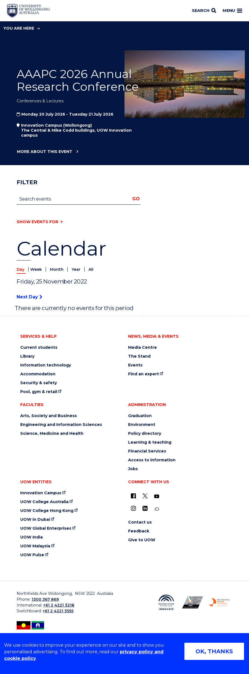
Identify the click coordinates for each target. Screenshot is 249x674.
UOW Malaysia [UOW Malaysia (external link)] (35, 546)
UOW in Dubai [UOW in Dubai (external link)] (35, 519)
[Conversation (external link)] (156, 509)
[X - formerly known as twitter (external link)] (145, 496)
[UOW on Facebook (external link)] (133, 496)
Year (77, 269)
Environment (141, 424)
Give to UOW (141, 540)
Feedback (138, 531)
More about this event (44, 152)
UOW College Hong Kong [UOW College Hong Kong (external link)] (46, 510)
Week (36, 269)
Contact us (140, 522)
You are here (21, 28)
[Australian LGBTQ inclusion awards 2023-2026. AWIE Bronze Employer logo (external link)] (192, 602)
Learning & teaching (149, 442)
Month (57, 269)
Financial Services (147, 451)
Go (136, 198)
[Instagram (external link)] (133, 508)
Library (27, 356)
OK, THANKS (214, 651)
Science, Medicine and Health (51, 433)
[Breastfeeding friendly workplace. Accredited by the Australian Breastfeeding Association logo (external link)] (219, 602)
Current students (38, 347)
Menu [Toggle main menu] (232, 10)
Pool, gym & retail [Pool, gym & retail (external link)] (38, 391)
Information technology (45, 365)
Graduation (140, 415)
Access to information (152, 460)
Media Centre (142, 347)
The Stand (139, 356)
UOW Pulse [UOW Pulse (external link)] (32, 555)
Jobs (133, 469)
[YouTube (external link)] (156, 496)
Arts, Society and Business (48, 415)
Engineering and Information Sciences (61, 424)
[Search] (204, 11)
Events (135, 365)
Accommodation (37, 374)
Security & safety (38, 383)
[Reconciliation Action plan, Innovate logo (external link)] (166, 602)
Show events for (37, 221)
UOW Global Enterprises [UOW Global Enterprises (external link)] (45, 528)
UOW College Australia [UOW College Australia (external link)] (44, 501)
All (90, 269)
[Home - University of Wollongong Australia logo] (28, 11)
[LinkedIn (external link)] (145, 508)
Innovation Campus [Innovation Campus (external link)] (40, 493)
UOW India (31, 537)
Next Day (29, 297)
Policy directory (144, 433)
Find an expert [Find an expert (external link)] (143, 374)
